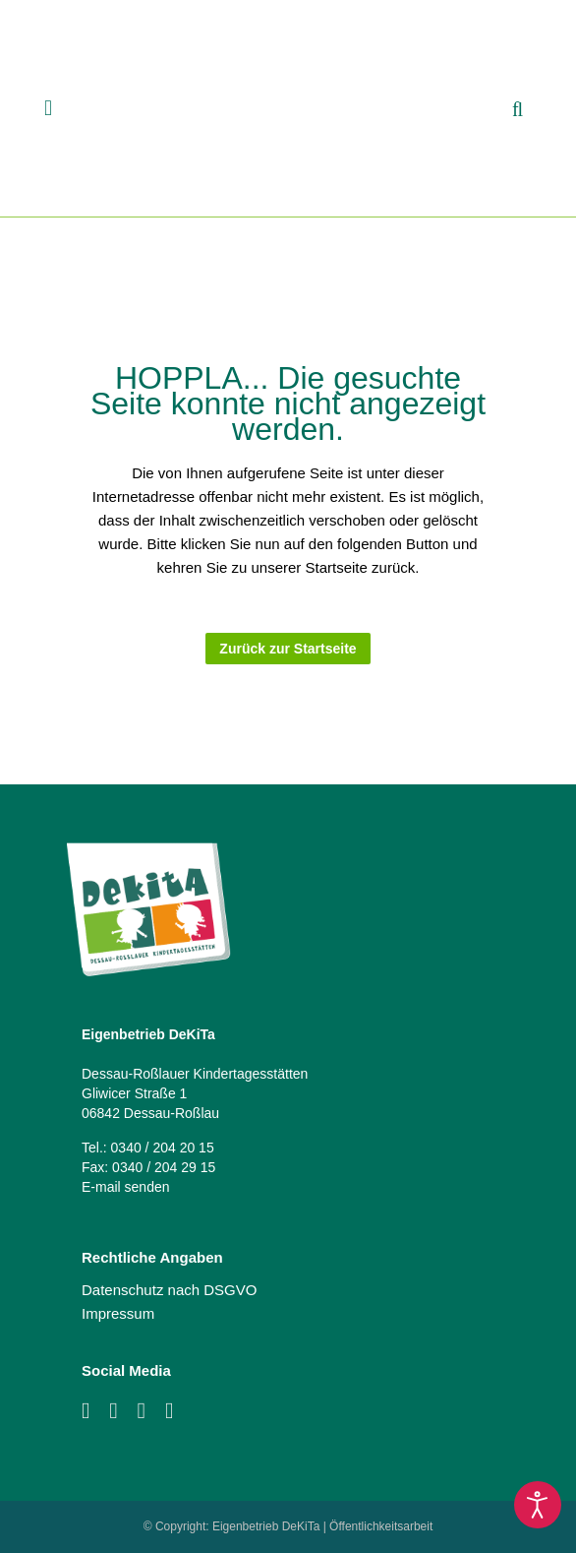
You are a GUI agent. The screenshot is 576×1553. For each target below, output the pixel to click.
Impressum (118, 1313)
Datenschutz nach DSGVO (169, 1289)
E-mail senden (126, 1187)
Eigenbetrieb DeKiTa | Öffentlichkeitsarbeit (322, 1526)
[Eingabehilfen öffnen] (537, 1504)
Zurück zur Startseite (287, 648)
